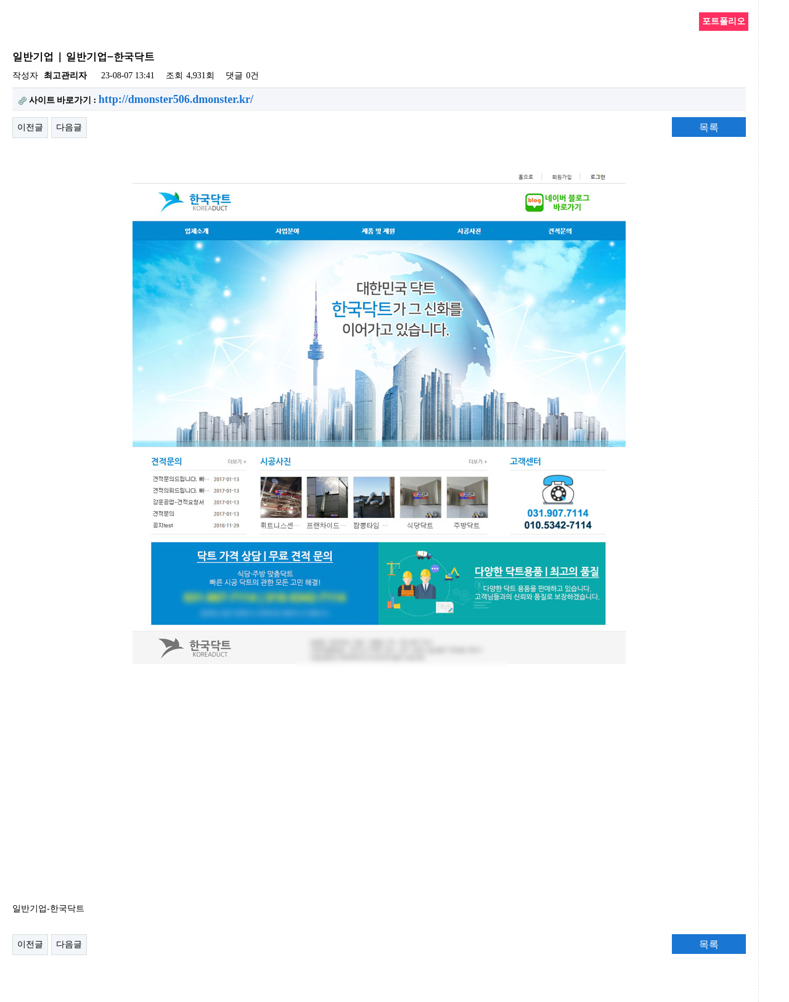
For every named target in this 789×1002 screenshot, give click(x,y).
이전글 (30, 127)
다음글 (69, 127)
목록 (709, 127)
